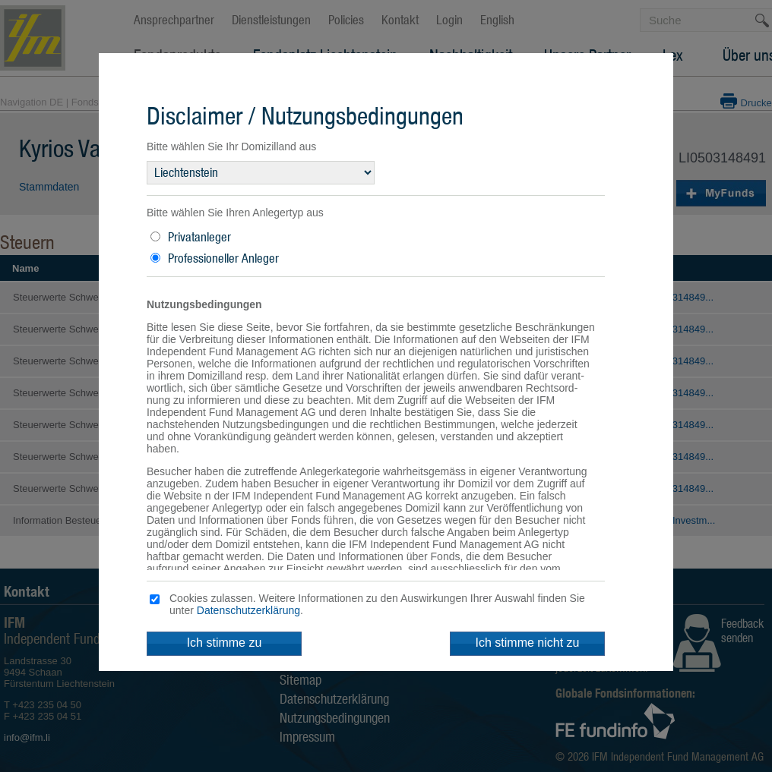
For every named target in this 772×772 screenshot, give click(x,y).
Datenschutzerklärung (248, 610)
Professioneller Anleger (223, 258)
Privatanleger (199, 236)
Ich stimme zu (224, 642)
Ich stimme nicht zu (528, 642)
